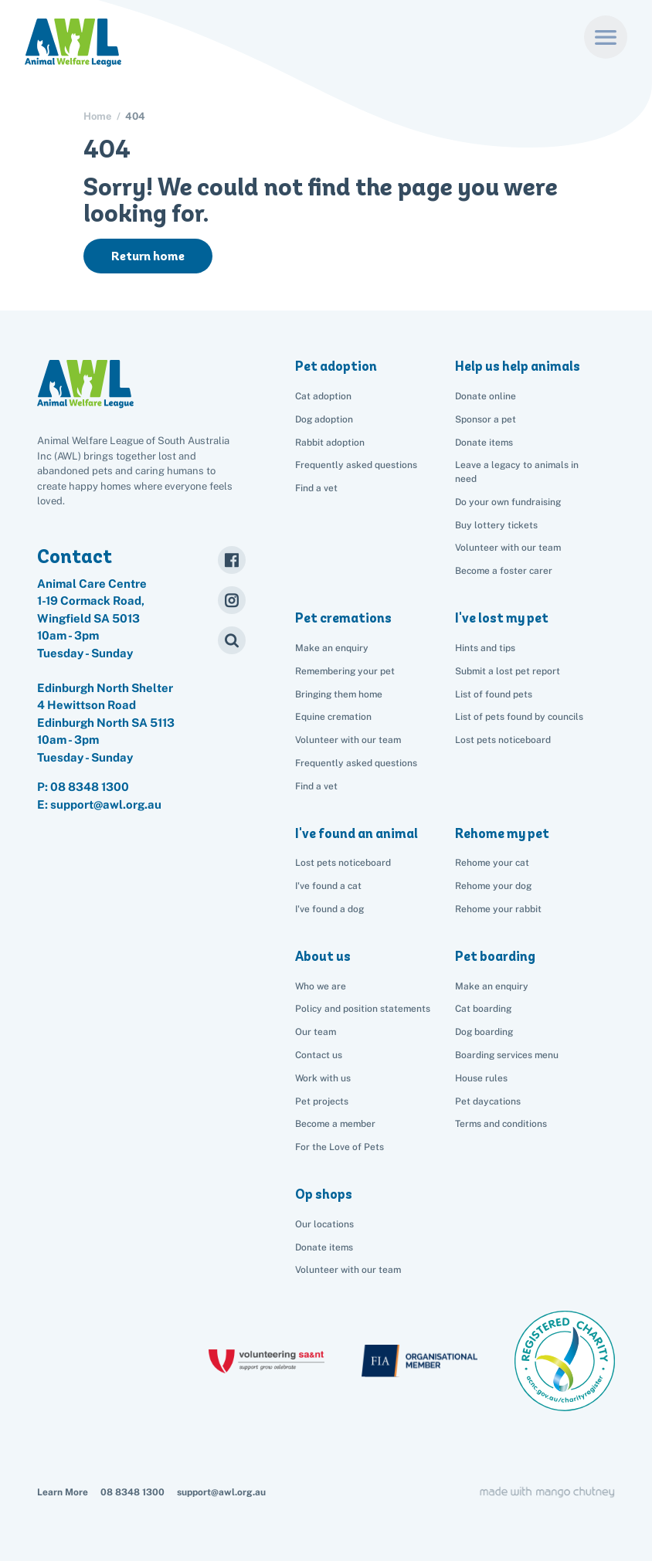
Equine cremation (333, 716)
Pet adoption (336, 366)
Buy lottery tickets (496, 525)
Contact (74, 556)
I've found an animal (356, 833)
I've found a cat (328, 886)
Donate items (484, 442)
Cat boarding (483, 1008)
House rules (481, 1078)
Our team (315, 1032)
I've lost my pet (501, 618)
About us (323, 956)
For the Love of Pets (339, 1147)
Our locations (324, 1224)
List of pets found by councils (519, 716)
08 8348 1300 (89, 786)
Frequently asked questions (356, 465)
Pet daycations (488, 1101)
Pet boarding (495, 956)
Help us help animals (517, 366)
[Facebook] (232, 560)
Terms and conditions (501, 1123)
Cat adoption (323, 396)
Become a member (335, 1123)
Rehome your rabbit (498, 909)
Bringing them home (338, 694)
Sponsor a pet (485, 419)
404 (135, 116)
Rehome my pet (502, 833)
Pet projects (321, 1101)
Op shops (323, 1194)
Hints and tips (485, 648)
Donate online (485, 396)
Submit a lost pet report (507, 671)
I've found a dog (329, 909)
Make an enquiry (491, 986)
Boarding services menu (507, 1055)
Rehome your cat (492, 862)
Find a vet (316, 488)
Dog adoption (324, 419)
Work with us (323, 1078)
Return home (148, 256)
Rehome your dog (493, 886)
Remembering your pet (345, 671)
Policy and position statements (362, 1008)
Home (97, 116)
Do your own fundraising (508, 502)
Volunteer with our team (508, 547)
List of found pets (493, 694)
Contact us (318, 1055)
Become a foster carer (503, 570)
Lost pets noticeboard (503, 740)
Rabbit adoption (330, 442)
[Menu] (605, 37)
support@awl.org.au (221, 1492)
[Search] (232, 640)
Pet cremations (343, 618)
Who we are (320, 986)
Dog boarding (484, 1032)
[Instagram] (232, 600)
